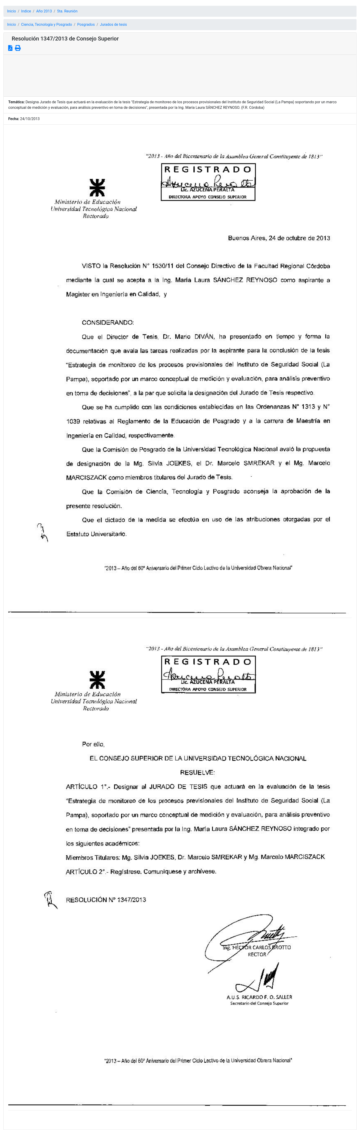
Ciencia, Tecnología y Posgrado (46, 24)
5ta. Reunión (67, 11)
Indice (26, 11)
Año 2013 (44, 11)
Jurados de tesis (113, 24)
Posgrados (86, 24)
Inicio (11, 11)
